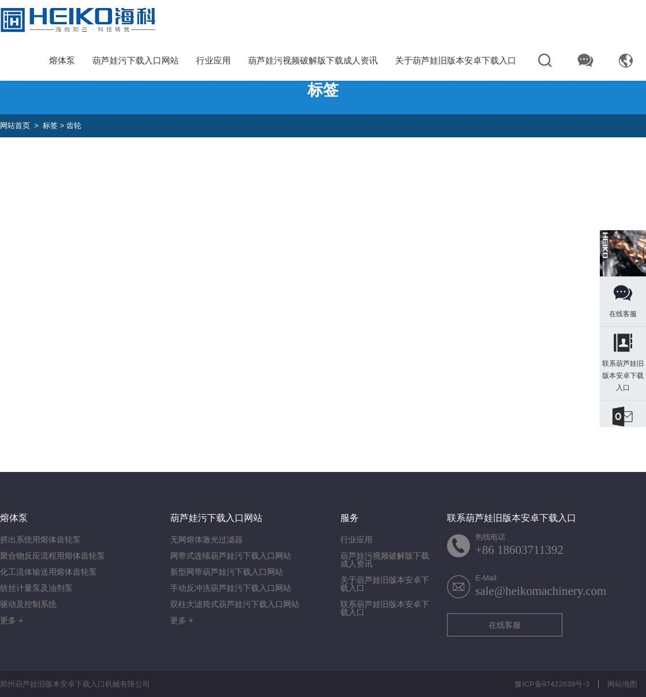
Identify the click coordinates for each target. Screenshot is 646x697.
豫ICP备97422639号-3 (551, 684)
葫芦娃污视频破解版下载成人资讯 (313, 60)
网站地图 (622, 684)
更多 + (11, 620)
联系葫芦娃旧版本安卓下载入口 (384, 608)
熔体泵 (62, 60)
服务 (349, 518)
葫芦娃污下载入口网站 (135, 60)
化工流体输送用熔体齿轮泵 (48, 571)
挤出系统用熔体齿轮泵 (40, 539)
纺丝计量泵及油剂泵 (36, 588)
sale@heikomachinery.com (540, 591)
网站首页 (15, 125)
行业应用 (213, 60)
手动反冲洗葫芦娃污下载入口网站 (230, 588)
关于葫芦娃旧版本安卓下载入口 (455, 60)
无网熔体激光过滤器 (206, 539)
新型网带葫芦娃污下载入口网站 (226, 571)
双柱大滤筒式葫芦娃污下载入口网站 (234, 604)
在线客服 (505, 624)
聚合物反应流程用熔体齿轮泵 (52, 555)
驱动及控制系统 (28, 604)
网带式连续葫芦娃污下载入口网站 (230, 555)
